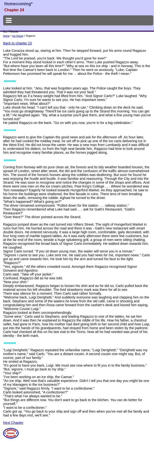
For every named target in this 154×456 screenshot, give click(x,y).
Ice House (17, 36)
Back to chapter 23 (17, 43)
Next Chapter (13, 423)
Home (6, 36)
